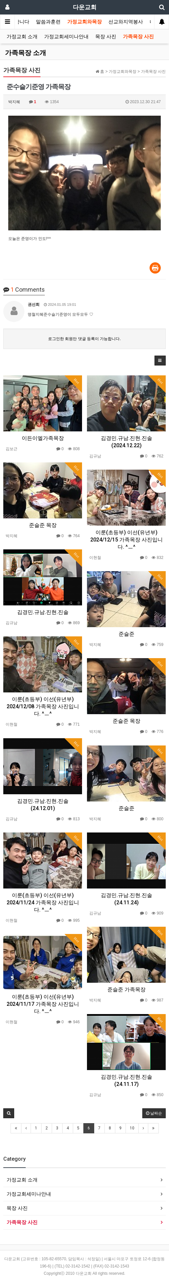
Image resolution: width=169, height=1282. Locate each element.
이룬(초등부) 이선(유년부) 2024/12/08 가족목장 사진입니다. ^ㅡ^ (43, 706)
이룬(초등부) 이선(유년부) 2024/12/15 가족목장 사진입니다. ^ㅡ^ (126, 539)
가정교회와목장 (84, 22)
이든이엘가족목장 (43, 438)
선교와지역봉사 (125, 22)
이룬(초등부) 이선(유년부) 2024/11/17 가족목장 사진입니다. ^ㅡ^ (43, 1004)
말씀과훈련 (48, 22)
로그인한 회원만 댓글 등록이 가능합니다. (84, 338)
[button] (160, 360)
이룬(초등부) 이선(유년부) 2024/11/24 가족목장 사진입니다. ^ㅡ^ (43, 902)
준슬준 (126, 634)
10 (132, 1128)
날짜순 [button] (154, 1113)
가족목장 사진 (138, 37)
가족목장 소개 (25, 53)
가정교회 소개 (22, 37)
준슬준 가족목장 (126, 989)
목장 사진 (105, 37)
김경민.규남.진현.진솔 (43, 612)
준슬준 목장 (43, 525)
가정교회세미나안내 (66, 37)
